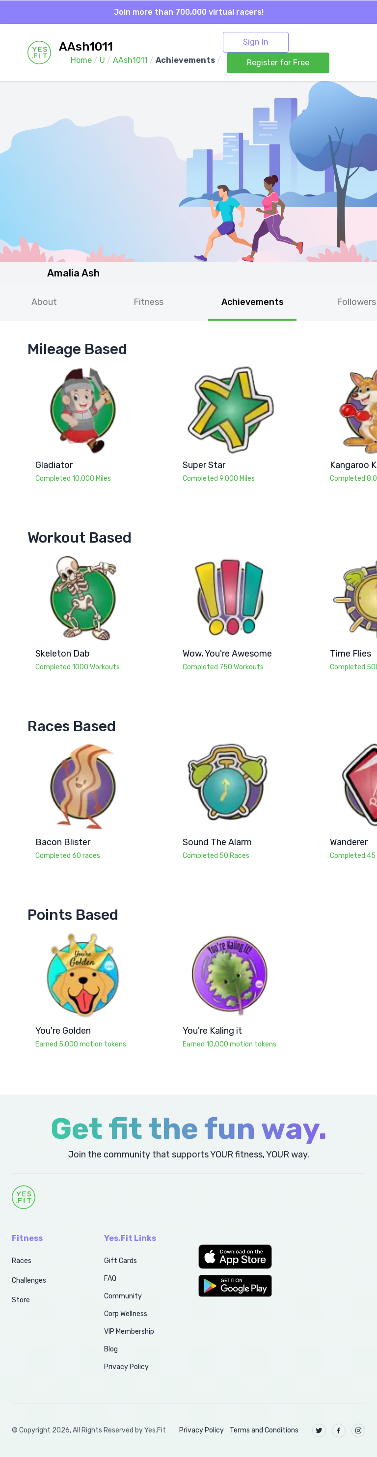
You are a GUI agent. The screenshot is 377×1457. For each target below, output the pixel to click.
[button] (235, 1256)
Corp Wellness (125, 1314)
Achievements (252, 302)
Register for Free (278, 62)
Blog (111, 1349)
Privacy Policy (126, 1367)
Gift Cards (120, 1261)
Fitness (148, 302)
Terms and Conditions (264, 1430)
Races (21, 1261)
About (44, 302)
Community (123, 1296)
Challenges (29, 1280)
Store (21, 1300)
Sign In (256, 42)
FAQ (110, 1278)
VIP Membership (129, 1331)
